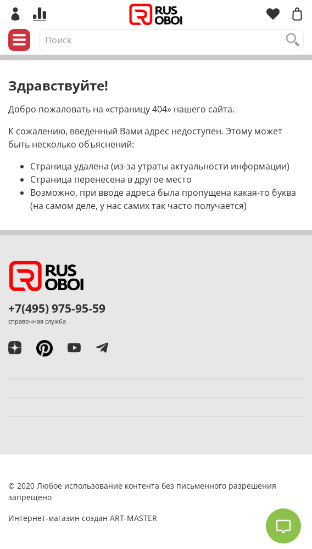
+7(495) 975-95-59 (56, 308)
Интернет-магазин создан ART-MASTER (82, 518)
